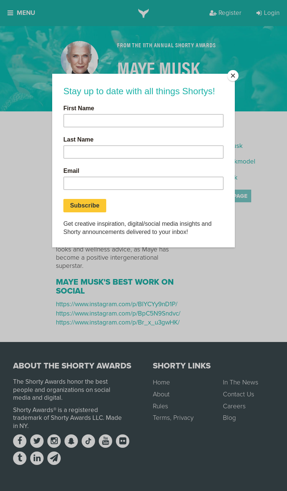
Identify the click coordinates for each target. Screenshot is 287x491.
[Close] (233, 75)
